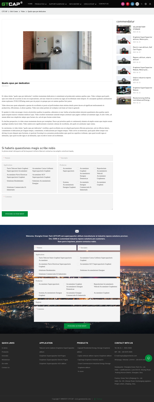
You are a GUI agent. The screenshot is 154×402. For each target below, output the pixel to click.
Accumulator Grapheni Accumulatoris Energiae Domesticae (85, 173)
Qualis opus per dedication (37, 11)
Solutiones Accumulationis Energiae (92, 270)
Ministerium (6, 360)
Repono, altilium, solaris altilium (142, 58)
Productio (5, 352)
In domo (4, 348)
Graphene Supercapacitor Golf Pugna (52, 356)
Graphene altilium (83, 367)
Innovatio (5, 356)
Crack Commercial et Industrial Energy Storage (94, 363)
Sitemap (98, 399)
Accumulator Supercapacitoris (49, 284)
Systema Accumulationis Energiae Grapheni (69, 184)
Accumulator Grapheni (101, 293)
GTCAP (4, 11)
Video (23, 11)
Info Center (14, 11)
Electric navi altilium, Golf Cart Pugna (142, 48)
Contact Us (6, 367)
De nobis (5, 363)
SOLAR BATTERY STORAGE (139, 28)
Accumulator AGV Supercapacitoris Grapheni (95, 264)
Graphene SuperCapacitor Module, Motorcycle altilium (142, 68)
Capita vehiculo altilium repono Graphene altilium (95, 356)
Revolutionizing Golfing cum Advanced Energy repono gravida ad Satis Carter (141, 99)
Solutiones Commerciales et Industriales (52, 274)
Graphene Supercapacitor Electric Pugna (53, 360)
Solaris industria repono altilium (142, 79)
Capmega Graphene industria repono (90, 360)
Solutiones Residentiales (15, 181)
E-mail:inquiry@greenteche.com (126, 356)
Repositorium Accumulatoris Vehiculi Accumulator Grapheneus (102, 173)
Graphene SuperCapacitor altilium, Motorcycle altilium (142, 38)
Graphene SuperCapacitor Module (142, 89)
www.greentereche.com (83, 399)
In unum (80, 371)
